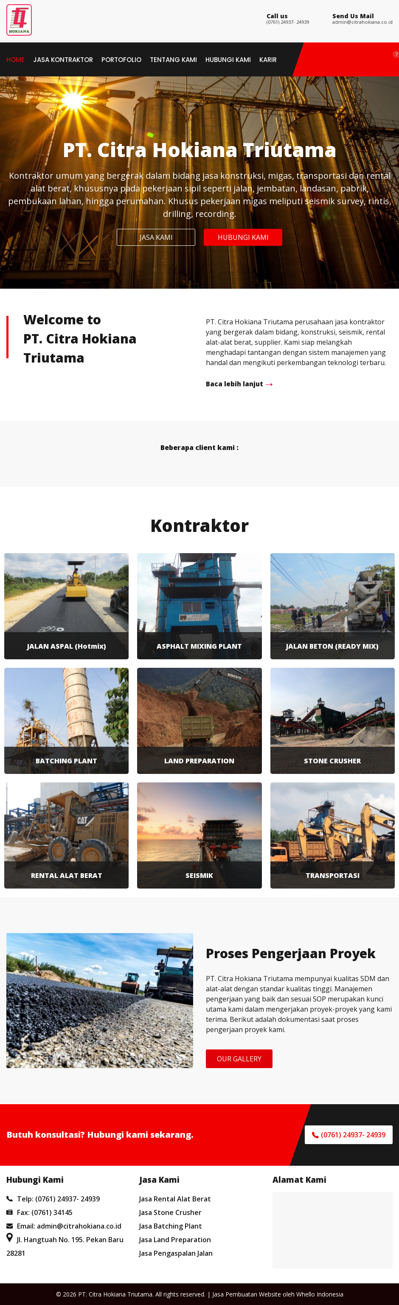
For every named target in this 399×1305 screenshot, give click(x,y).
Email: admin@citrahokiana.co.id (63, 1226)
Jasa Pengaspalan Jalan (176, 1253)
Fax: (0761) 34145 (39, 1212)
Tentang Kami (173, 59)
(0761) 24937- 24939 (288, 22)
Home (15, 59)
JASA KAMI (156, 237)
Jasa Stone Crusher (170, 1212)
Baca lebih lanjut (234, 384)
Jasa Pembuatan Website (246, 1294)
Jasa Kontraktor (63, 59)
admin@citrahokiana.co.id (362, 22)
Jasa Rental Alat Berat (175, 1199)
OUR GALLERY (239, 1058)
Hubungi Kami (228, 59)
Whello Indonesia (319, 1294)
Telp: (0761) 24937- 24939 (53, 1199)
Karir (268, 59)
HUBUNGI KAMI (243, 237)
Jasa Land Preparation (175, 1239)
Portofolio (121, 59)
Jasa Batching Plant (170, 1226)
